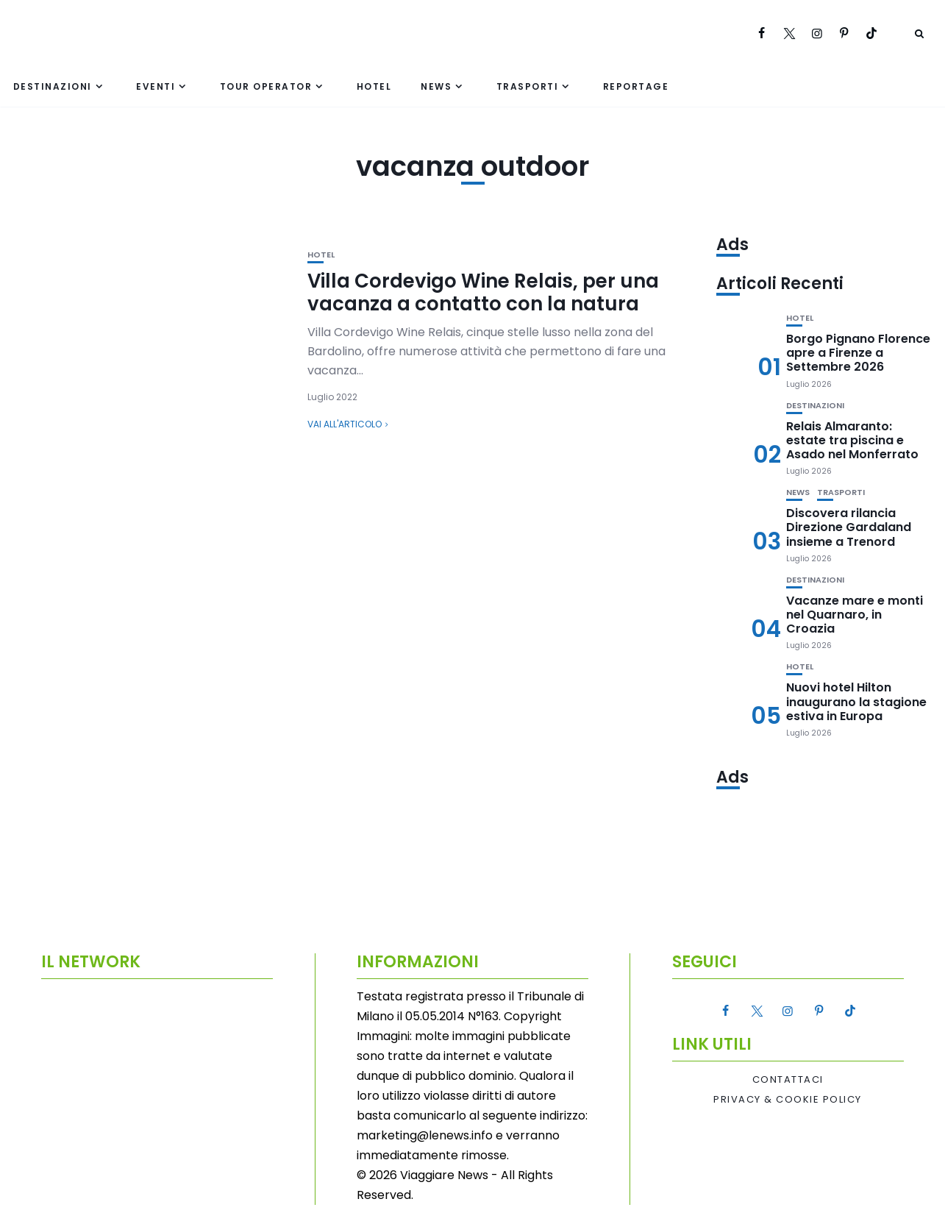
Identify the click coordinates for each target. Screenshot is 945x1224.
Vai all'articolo (344, 424)
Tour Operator (266, 86)
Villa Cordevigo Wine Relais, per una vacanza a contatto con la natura (483, 292)
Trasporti (527, 86)
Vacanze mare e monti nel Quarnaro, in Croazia (854, 614)
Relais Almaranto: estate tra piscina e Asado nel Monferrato (852, 440)
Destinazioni (52, 86)
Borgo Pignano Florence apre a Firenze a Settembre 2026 (858, 352)
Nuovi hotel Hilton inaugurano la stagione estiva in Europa (856, 701)
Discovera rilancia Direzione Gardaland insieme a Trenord (848, 527)
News (436, 86)
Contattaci (788, 1080)
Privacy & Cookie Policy (787, 1100)
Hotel (374, 86)
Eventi (155, 86)
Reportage (636, 86)
